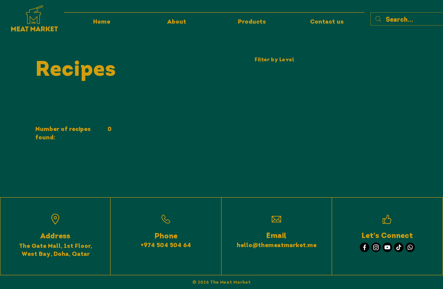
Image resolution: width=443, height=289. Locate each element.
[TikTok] (398, 247)
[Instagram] (376, 247)
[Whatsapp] (410, 247)
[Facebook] (364, 247)
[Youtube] (387, 247)
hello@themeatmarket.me (276, 246)
